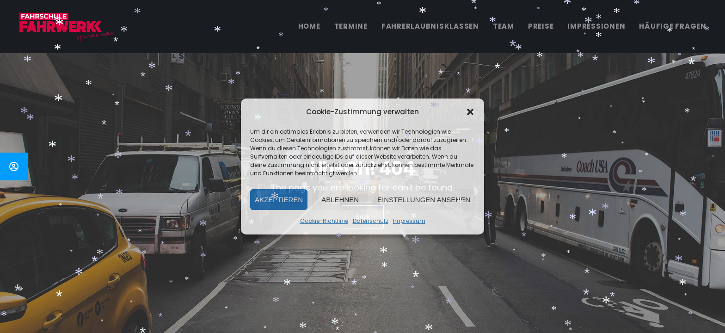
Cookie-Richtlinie (324, 221)
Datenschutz (370, 221)
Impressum (409, 221)
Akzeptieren (279, 200)
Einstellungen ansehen (423, 200)
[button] (470, 112)
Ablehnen (340, 200)
